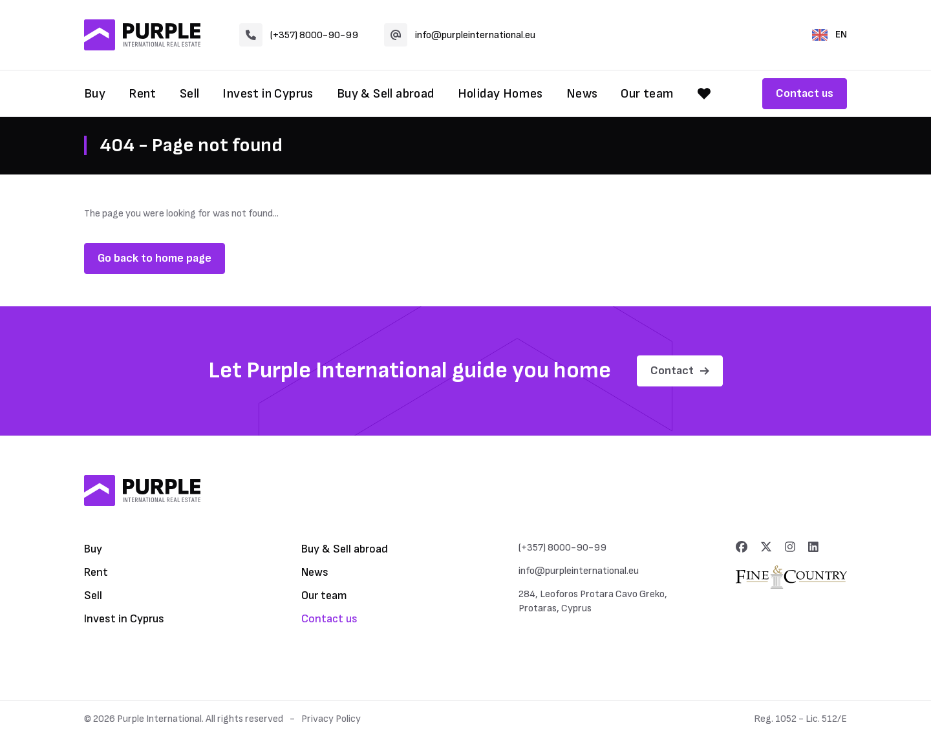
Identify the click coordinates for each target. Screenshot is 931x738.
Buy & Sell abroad (385, 93)
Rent (142, 93)
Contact (679, 370)
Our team (647, 93)
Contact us (804, 93)
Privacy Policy (331, 719)
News (582, 93)
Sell (190, 93)
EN (829, 34)
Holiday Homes (500, 93)
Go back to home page (154, 258)
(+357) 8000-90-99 (298, 35)
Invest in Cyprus (267, 93)
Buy (94, 93)
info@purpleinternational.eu (459, 35)
